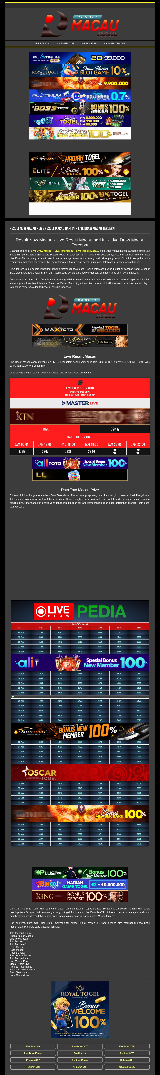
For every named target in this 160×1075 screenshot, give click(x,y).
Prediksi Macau (80, 1060)
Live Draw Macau (33, 1053)
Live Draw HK (33, 1046)
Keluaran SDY (33, 1067)
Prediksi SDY (127, 1053)
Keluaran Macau (126, 1067)
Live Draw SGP (127, 1046)
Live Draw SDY (80, 1046)
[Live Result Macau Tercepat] (80, 58)
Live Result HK (43, 43)
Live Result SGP (66, 43)
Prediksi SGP (33, 1060)
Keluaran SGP (80, 1067)
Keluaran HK (126, 1060)
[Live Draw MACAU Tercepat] (80, 1009)
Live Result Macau (114, 43)
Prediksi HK (80, 1053)
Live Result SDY (89, 43)
